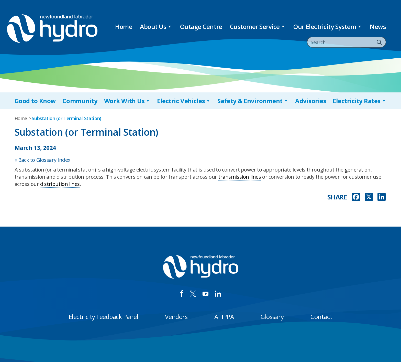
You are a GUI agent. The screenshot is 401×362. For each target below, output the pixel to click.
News (378, 26)
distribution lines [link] (60, 183)
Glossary (272, 316)
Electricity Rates (359, 100)
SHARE (337, 197)
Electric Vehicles (184, 100)
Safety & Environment (252, 100)
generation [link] (358, 169)
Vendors (176, 316)
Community (79, 101)
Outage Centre (201, 26)
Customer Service (258, 26)
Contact (321, 316)
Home (123, 26)
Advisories (310, 101)
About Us (156, 26)
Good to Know (35, 101)
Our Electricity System (327, 26)
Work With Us (127, 100)
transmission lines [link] (239, 176)
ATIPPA (224, 316)
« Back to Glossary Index (42, 159)
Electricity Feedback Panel (103, 316)
